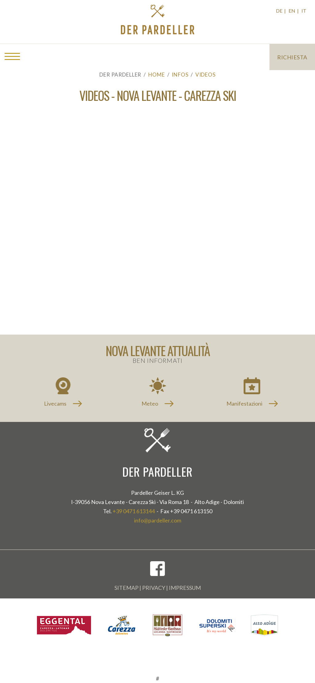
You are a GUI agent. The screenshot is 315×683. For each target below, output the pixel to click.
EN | (294, 11)
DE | (281, 11)
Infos (180, 74)
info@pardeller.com (157, 520)
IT (303, 11)
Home (156, 74)
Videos (205, 74)
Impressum (185, 587)
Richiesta (292, 57)
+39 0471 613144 (134, 511)
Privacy (153, 587)
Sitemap (126, 587)
